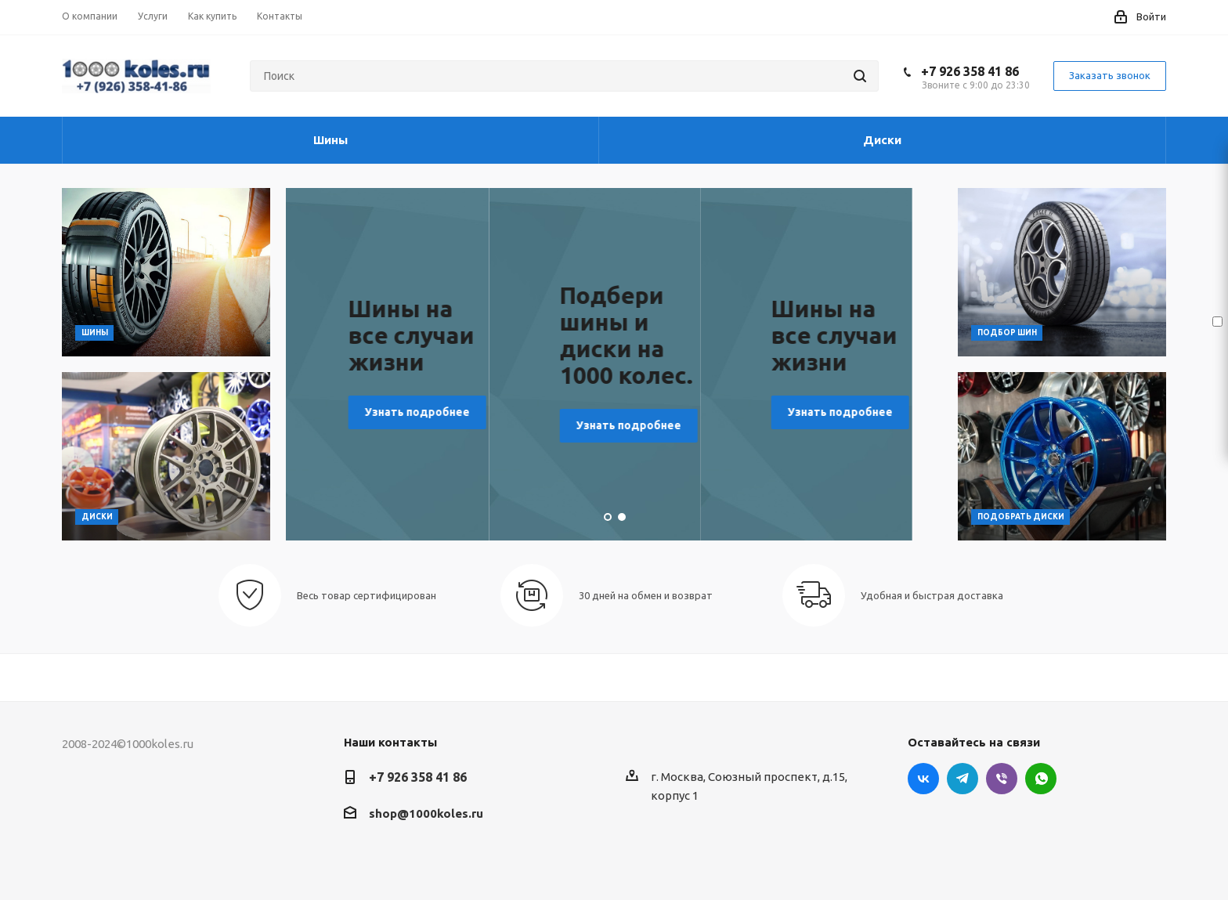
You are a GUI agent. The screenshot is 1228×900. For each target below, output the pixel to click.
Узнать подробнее (425, 398)
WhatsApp (1040, 778)
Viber (1001, 778)
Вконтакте (923, 778)
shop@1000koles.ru (426, 813)
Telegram (962, 778)
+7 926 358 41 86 (970, 71)
